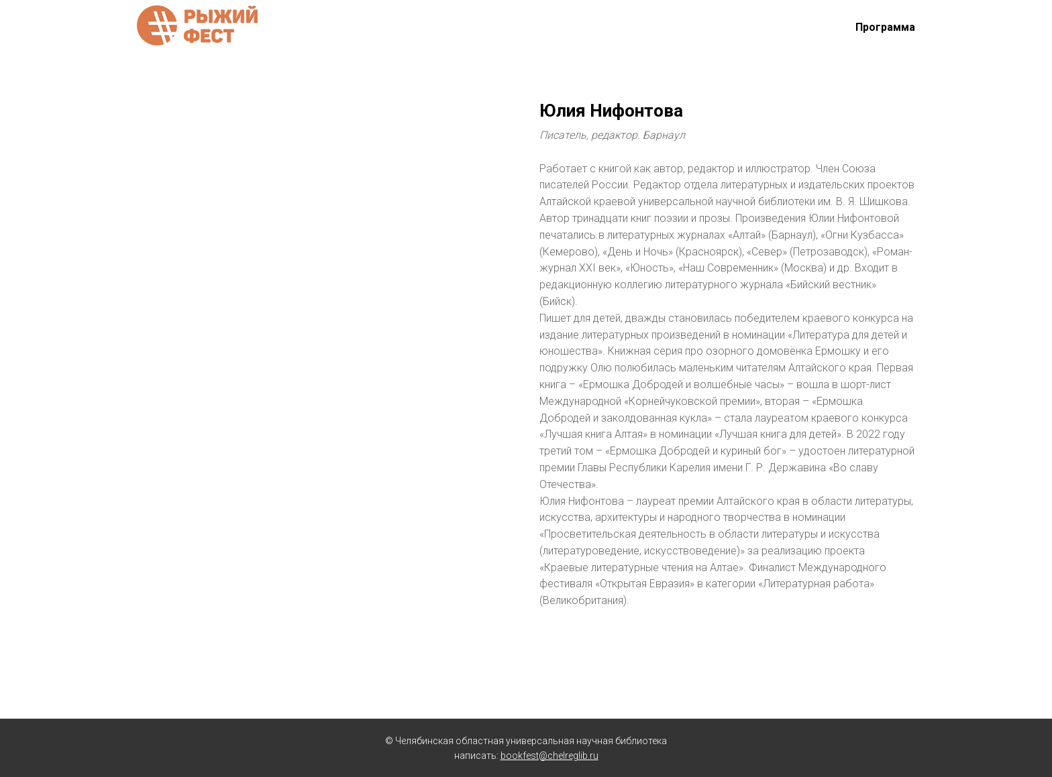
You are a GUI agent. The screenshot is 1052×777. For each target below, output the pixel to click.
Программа (885, 27)
